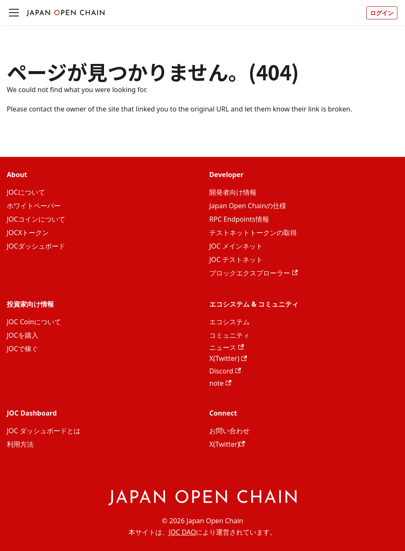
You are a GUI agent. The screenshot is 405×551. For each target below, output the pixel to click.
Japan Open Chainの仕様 (247, 205)
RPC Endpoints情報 (239, 219)
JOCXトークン (28, 232)
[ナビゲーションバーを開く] (14, 12)
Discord (225, 371)
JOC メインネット (236, 246)
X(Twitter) (228, 358)
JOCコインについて (36, 219)
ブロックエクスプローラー (253, 273)
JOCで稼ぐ (22, 348)
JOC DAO (182, 532)
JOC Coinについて (34, 321)
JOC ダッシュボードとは (43, 430)
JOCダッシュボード (36, 246)
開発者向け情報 (232, 192)
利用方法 (20, 444)
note (220, 383)
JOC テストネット (236, 259)
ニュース (226, 347)
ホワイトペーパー (34, 205)
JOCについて (26, 192)
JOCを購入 (22, 335)
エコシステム (229, 321)
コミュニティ (229, 335)
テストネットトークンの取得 (253, 232)
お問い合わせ (229, 430)
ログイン (382, 13)
